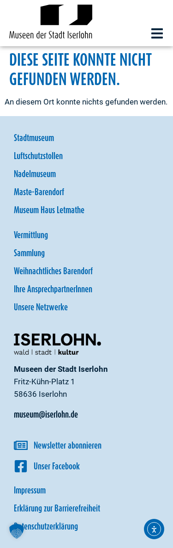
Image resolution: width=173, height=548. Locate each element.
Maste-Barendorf (39, 192)
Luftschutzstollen (38, 156)
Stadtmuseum (34, 138)
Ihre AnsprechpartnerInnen (53, 289)
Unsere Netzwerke (41, 307)
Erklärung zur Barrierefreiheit (57, 508)
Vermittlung (31, 235)
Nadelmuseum (35, 174)
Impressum (30, 490)
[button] (157, 33)
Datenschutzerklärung (46, 526)
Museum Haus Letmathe (49, 210)
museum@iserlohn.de (46, 414)
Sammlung (29, 253)
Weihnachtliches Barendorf (53, 271)
